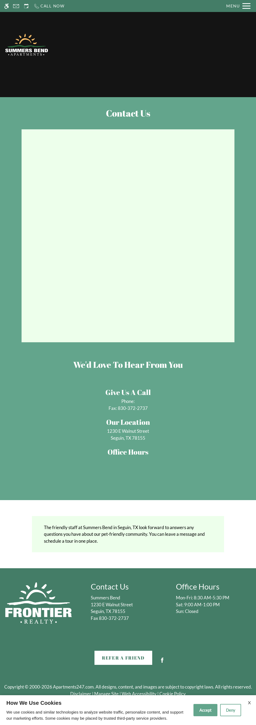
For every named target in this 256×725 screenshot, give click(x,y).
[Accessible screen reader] (6, 6)
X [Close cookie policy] (249, 702)
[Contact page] (16, 6)
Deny (230, 710)
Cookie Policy (172, 694)
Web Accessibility (139, 694)
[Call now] (49, 6)
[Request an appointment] (26, 6)
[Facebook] (162, 662)
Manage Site (106, 694)
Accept (205, 710)
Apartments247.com (73, 687)
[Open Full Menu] (238, 6)
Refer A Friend (123, 658)
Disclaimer (80, 694)
